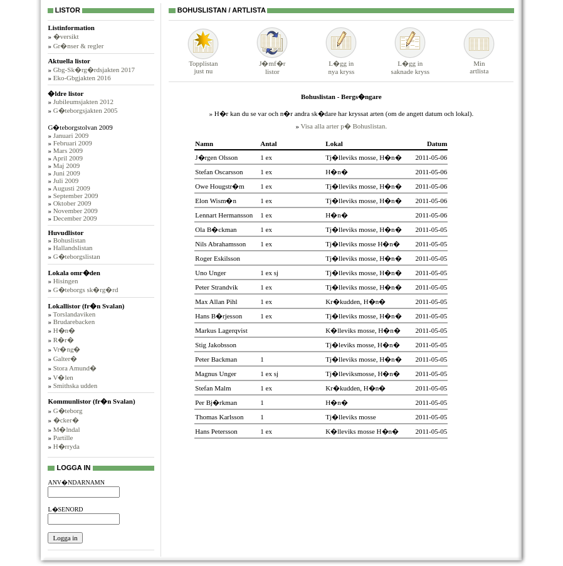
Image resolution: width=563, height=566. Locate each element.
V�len (63, 377)
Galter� (65, 358)
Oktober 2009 (72, 203)
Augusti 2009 (71, 188)
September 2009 (75, 195)
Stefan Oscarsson (219, 172)
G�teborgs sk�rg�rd (85, 289)
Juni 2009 (66, 173)
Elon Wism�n (215, 200)
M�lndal (66, 429)
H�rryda (66, 446)
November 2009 (75, 210)
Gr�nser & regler (78, 46)
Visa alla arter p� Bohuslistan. (343, 126)
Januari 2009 (71, 135)
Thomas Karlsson (219, 417)
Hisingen (65, 281)
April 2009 (68, 158)
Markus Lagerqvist (221, 330)
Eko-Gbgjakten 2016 (82, 77)
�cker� (66, 420)
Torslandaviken (74, 314)
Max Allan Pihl (216, 301)
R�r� (63, 339)
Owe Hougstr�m (220, 186)
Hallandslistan (73, 247)
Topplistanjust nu (203, 64)
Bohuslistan (69, 240)
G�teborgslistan (76, 256)
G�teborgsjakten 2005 (85, 110)
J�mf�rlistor (272, 63)
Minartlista (479, 64)
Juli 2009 (66, 180)
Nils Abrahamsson (220, 244)
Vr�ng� (66, 349)
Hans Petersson (216, 431)
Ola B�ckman (215, 229)
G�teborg (68, 410)
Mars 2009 (68, 150)
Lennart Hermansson (224, 215)
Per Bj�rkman (216, 402)
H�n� (64, 330)
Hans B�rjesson (218, 316)
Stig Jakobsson (215, 345)
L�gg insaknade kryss (410, 63)
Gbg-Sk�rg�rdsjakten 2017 (94, 69)
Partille (63, 437)
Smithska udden (75, 385)
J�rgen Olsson (216, 157)
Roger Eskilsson (217, 258)
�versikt (66, 36)
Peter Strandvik (216, 287)
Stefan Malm (213, 388)
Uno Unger (210, 272)
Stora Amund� (75, 368)
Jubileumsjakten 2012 (83, 101)
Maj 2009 (66, 165)
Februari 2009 (72, 143)
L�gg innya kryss (341, 63)
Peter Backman (216, 359)
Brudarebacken (74, 321)
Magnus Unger (215, 373)
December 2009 (75, 218)
